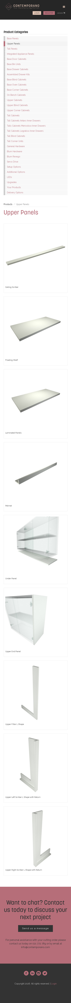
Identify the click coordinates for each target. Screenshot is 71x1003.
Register (49, 13)
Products (8, 204)
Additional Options (16, 172)
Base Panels (13, 38)
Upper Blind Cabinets (17, 105)
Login (37, 13)
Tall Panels (12, 49)
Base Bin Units (14, 64)
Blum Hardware (14, 151)
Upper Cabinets (14, 100)
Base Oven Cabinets (16, 84)
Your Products (14, 187)
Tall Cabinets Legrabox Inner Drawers (25, 131)
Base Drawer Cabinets (17, 69)
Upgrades (12, 182)
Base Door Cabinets (16, 59)
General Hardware (16, 146)
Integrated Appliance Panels (20, 54)
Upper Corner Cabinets (18, 110)
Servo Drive (12, 161)
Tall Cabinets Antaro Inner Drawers (23, 120)
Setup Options (14, 167)
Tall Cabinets (13, 115)
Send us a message (35, 928)
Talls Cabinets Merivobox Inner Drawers (26, 126)
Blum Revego (13, 156)
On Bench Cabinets (16, 95)
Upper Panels (13, 43)
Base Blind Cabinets (16, 79)
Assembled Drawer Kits (18, 74)
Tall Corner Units (15, 141)
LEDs (9, 177)
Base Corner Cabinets (17, 90)
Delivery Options (15, 192)
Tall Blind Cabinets (16, 136)
